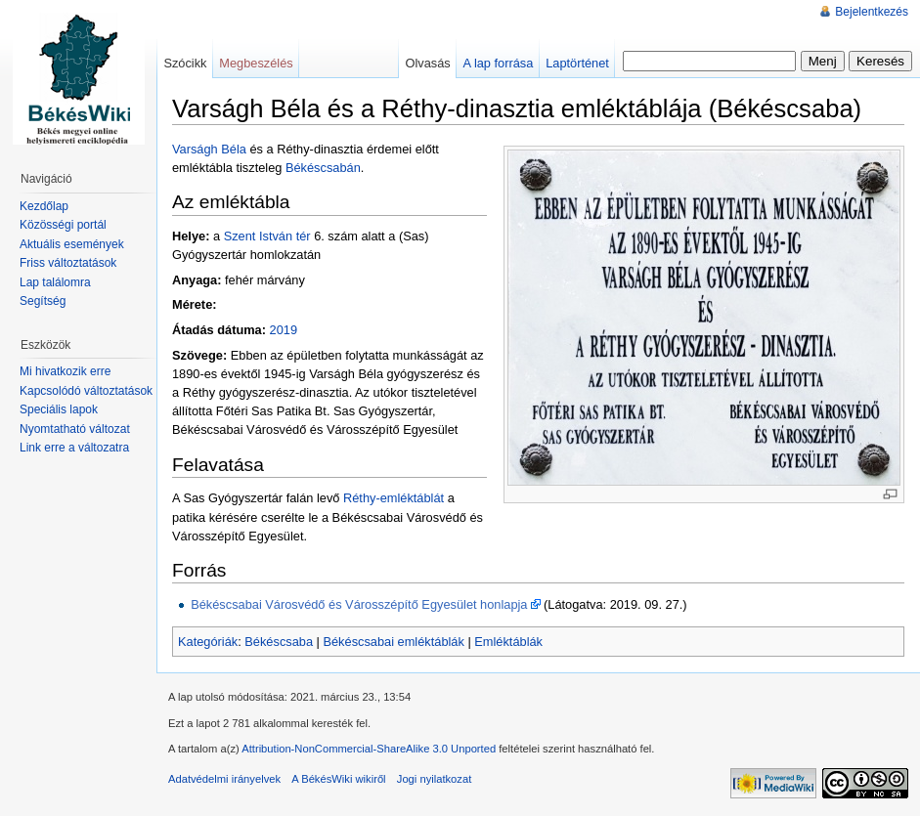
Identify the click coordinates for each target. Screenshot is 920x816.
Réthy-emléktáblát (393, 498)
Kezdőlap (44, 206)
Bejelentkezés (871, 12)
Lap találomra (55, 282)
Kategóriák (208, 641)
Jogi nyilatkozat (434, 779)
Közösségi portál (63, 225)
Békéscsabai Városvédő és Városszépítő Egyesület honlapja (359, 604)
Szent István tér (267, 236)
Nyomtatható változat (75, 429)
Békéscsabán (323, 167)
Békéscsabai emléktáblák (393, 641)
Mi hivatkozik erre (65, 371)
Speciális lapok (59, 409)
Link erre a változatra (74, 447)
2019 (283, 329)
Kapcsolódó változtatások (86, 391)
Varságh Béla (209, 149)
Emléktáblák (508, 641)
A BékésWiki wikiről (338, 779)
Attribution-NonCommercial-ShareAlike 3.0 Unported (368, 748)
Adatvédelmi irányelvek (224, 779)
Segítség (43, 301)
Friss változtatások (68, 263)
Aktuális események (72, 244)
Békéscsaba (278, 641)
